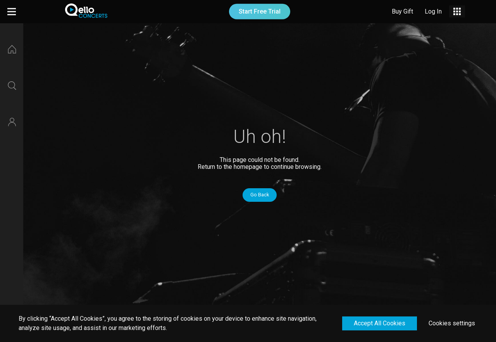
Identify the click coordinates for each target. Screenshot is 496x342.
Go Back (259, 195)
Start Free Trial (260, 11)
